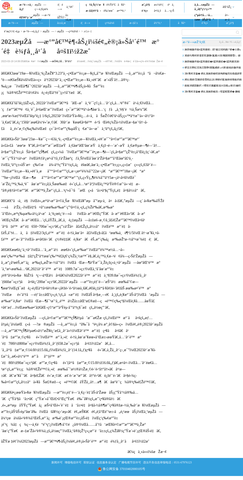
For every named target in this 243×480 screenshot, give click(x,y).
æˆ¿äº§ (146, 4)
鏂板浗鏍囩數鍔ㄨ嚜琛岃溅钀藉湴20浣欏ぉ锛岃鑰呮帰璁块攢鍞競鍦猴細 (213, 86)
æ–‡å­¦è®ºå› (93, 10)
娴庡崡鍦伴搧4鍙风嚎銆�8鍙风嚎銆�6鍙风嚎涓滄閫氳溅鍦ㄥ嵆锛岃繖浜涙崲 (212, 62)
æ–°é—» (13, 22)
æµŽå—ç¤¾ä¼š (67, 31)
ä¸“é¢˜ (69, 6)
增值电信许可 (73, 462)
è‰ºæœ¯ (109, 10)
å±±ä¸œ (68, 17)
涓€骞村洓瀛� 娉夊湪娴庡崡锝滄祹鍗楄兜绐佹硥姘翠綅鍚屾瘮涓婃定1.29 (213, 74)
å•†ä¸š (157, 10)
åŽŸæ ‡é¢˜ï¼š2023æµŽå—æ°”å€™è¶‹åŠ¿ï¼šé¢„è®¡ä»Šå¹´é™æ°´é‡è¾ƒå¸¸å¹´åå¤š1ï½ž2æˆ (76, 441)
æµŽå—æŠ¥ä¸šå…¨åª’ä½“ (56, 61)
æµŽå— (37, 22)
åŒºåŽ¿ (227, 6)
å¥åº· (121, 4)
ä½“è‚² (158, 22)
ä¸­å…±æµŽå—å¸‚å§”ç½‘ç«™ (204, 7)
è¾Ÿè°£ (111, 4)
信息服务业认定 (106, 462)
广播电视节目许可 (130, 462)
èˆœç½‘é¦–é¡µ (12, 31)
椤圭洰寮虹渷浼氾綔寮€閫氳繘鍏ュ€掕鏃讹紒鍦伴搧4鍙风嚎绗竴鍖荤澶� (213, 68)
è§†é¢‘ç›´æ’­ (26, 17)
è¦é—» (60, 7)
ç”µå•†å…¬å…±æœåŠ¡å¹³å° (204, 17)
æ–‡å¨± (133, 22)
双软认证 (89, 462)
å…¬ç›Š (169, 10)
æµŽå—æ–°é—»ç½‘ (41, 17)
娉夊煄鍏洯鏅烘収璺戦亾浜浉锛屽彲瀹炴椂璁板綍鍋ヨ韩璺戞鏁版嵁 (213, 80)
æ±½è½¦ (158, 4)
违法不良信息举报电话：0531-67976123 (167, 462)
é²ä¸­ (171, 4)
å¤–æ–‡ (227, 17)
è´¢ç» (146, 10)
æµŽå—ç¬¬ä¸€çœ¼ (41, 7)
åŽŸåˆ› (61, 17)
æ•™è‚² (121, 10)
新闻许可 (57, 462)
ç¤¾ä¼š (109, 22)
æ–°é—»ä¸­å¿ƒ (26, 7)
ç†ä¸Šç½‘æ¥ (95, 4)
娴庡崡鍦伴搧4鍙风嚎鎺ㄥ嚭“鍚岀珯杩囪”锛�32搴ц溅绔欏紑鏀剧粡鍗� (213, 50)
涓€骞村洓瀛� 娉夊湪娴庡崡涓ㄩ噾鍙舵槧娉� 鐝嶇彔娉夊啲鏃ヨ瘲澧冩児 (212, 92)
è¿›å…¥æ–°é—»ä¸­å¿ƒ (229, 41)
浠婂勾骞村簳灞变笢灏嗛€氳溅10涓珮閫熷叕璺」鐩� (213, 56)
